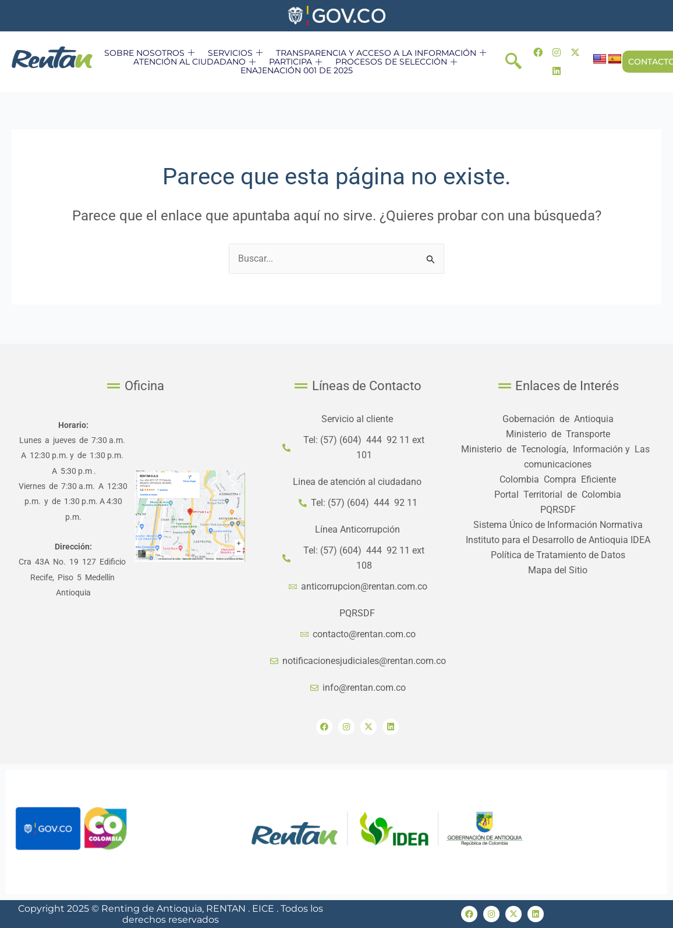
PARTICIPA (297, 61)
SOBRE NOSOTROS (150, 53)
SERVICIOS (236, 53)
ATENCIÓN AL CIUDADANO (195, 61)
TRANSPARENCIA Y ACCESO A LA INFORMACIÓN (382, 53)
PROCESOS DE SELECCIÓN (397, 61)
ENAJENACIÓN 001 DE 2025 (296, 70)
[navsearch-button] (513, 61)
